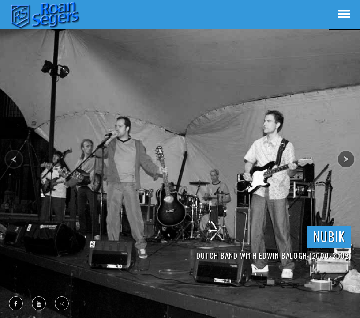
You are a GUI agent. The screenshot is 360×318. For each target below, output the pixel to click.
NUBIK (329, 236)
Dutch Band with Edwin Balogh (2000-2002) (273, 255)
